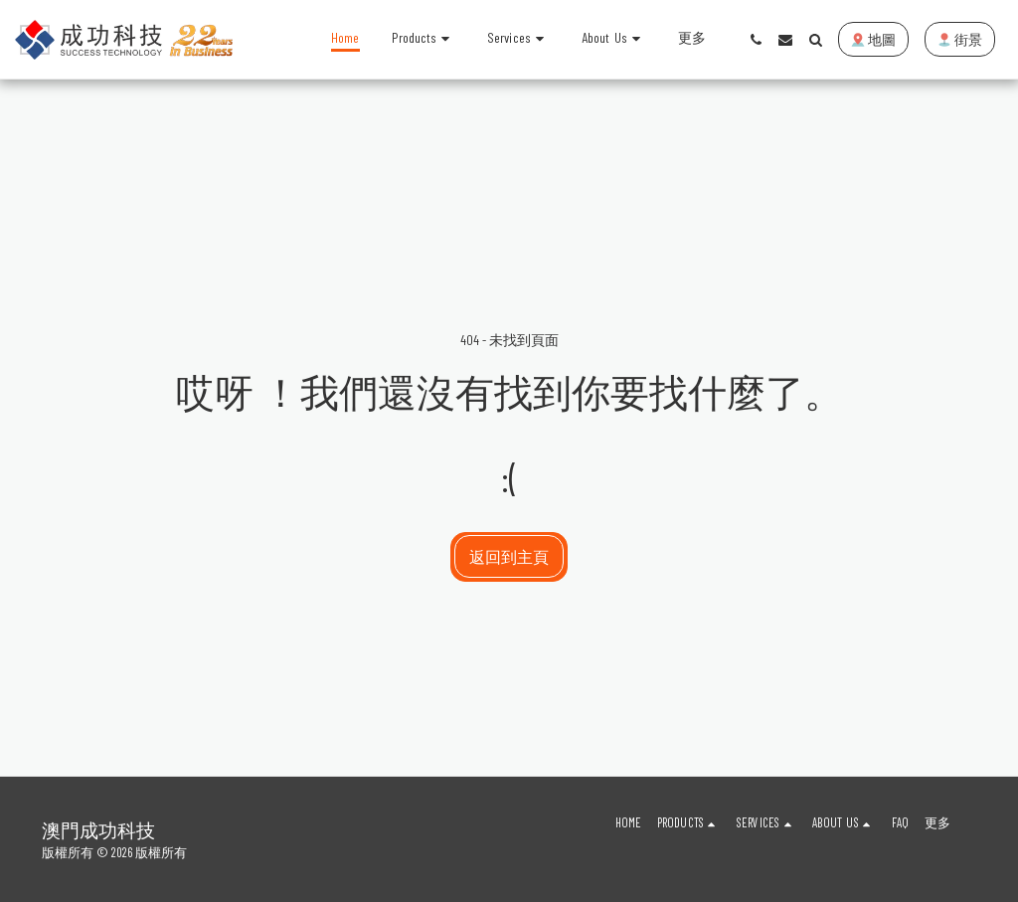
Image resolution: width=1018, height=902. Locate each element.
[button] (518, 40)
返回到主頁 (509, 556)
